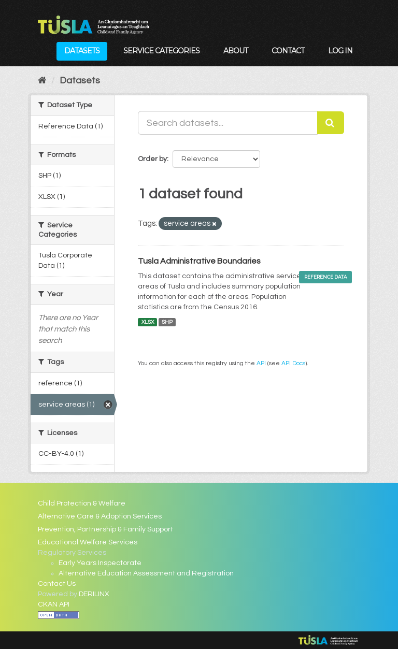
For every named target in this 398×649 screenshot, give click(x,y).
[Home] (42, 80)
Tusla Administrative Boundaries (199, 261)
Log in (340, 50)
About (235, 50)
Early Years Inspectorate (100, 563)
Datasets (82, 50)
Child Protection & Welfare (81, 503)
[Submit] (330, 122)
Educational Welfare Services (87, 542)
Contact (288, 50)
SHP (167, 322)
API (261, 363)
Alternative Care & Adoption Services (100, 516)
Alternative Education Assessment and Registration (146, 573)
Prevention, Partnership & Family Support (105, 529)
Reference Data (325, 277)
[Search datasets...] (228, 123)
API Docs (293, 363)
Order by (152, 159)
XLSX (147, 322)
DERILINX (94, 594)
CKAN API (53, 604)
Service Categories (161, 50)
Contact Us (57, 583)
